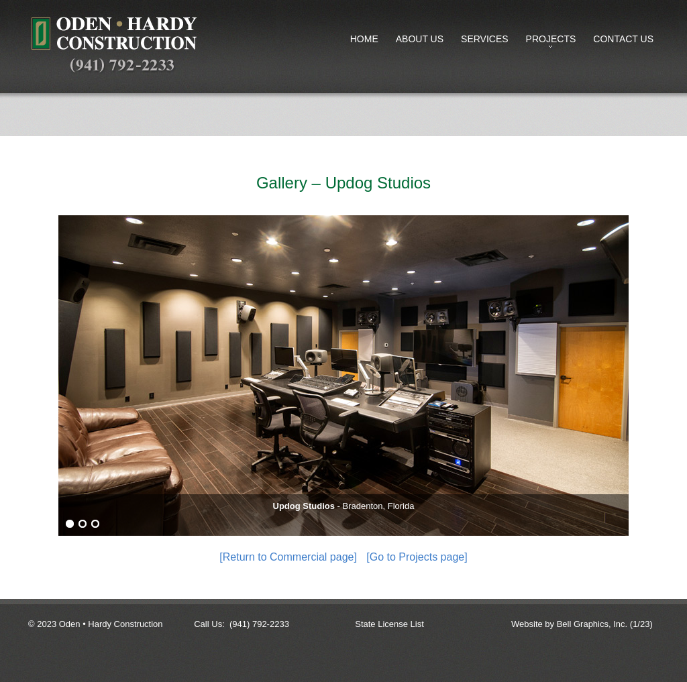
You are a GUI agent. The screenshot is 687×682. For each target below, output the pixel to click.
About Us (419, 39)
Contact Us (623, 39)
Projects (548, 42)
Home (364, 39)
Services (485, 39)
